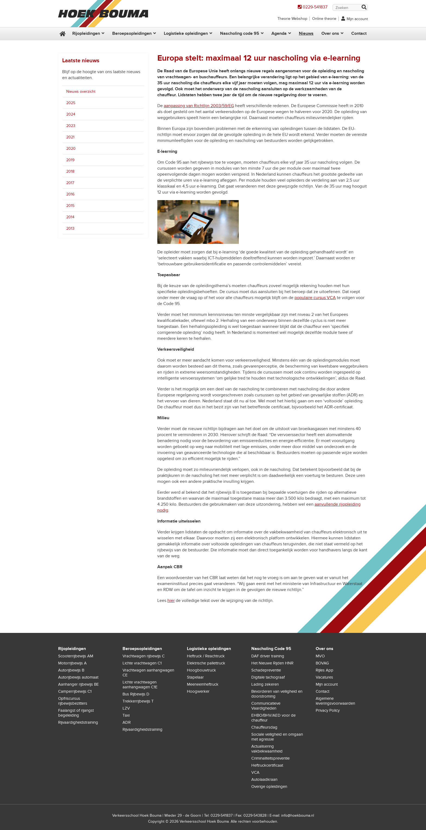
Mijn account (357, 19)
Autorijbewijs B (71, 670)
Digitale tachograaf (268, 677)
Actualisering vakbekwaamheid (267, 749)
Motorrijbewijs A (72, 663)
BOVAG (322, 663)
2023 (70, 125)
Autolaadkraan (264, 779)
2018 (70, 171)
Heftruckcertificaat (267, 765)
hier (171, 600)
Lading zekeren (265, 684)
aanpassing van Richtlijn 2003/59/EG (199, 105)
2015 (70, 205)
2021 (70, 137)
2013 (70, 228)
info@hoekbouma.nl (297, 815)
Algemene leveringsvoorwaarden (335, 701)
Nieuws (306, 33)
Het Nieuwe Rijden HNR (272, 663)
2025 (70, 103)
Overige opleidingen (269, 786)
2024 (70, 114)
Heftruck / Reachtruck (206, 656)
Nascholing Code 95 (271, 648)
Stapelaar (195, 677)
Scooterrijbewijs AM (75, 656)
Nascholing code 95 (239, 33)
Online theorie (324, 18)
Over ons (330, 33)
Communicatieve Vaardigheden (265, 706)
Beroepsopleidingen (132, 33)
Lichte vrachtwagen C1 (142, 663)
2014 (70, 217)
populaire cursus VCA (315, 297)
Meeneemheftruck (202, 684)
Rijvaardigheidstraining (78, 722)
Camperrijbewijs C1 (75, 691)
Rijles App (324, 670)
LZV (126, 708)
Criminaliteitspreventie (270, 758)
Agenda (279, 33)
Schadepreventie (266, 670)
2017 (70, 183)
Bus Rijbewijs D (136, 694)
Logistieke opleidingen (186, 33)
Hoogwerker (198, 691)
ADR (127, 722)
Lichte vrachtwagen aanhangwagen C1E (140, 684)
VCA (255, 772)
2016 (70, 194)
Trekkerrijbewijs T (138, 701)
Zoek (364, 7)
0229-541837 (315, 7)
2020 (71, 148)
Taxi (126, 715)
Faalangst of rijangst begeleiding (76, 713)
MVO (320, 656)
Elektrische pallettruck (206, 663)
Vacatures (324, 677)
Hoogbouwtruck (201, 670)
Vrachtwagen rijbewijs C (144, 656)
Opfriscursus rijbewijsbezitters (72, 701)
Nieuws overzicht (80, 91)
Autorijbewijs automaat (78, 677)
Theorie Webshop (292, 18)
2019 (70, 160)
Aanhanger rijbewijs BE (78, 684)
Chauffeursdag (264, 727)
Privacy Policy (328, 710)
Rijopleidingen (86, 33)
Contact (359, 33)
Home (62, 33)
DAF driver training (267, 656)
